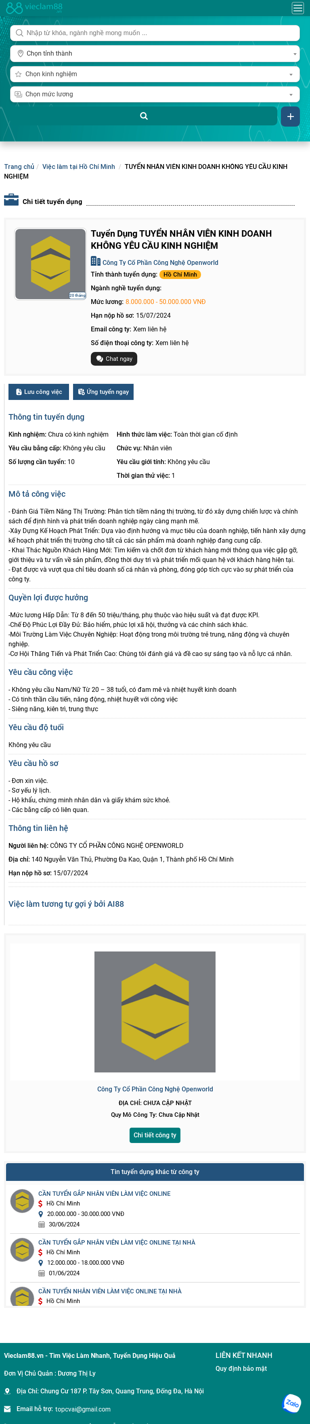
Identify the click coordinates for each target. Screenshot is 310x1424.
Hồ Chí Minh (180, 274)
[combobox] (155, 54)
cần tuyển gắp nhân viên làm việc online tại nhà (116, 1242)
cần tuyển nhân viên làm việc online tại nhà (110, 1291)
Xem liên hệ (149, 329)
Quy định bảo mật (241, 1368)
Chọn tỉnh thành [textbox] (49, 53)
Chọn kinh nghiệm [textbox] (51, 74)
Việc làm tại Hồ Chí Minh (78, 166)
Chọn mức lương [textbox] (49, 94)
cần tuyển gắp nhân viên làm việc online (104, 1193)
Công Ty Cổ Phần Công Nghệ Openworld (160, 263)
